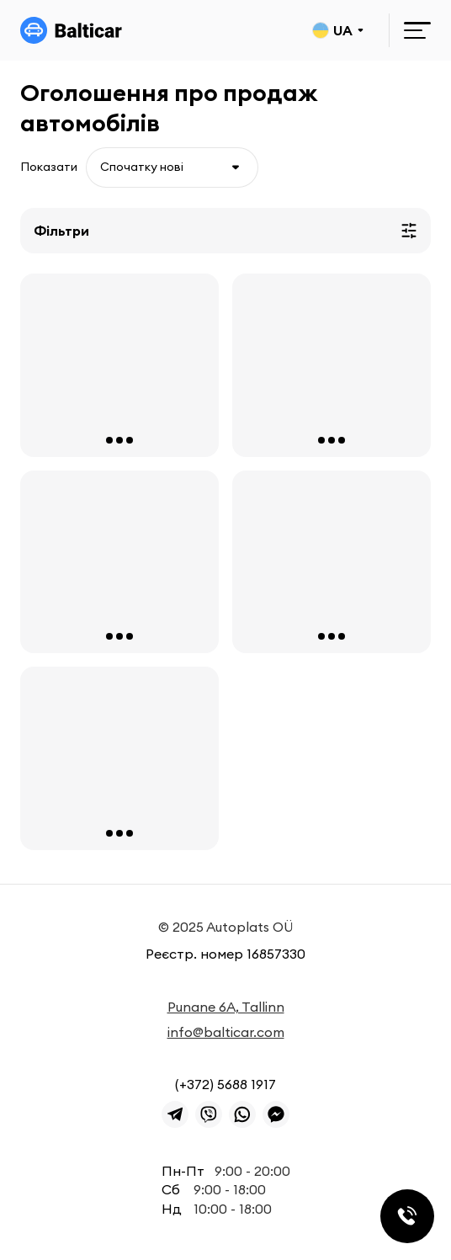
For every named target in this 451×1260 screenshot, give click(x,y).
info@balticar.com (225, 1031)
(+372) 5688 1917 (225, 1084)
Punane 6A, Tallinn (225, 1006)
